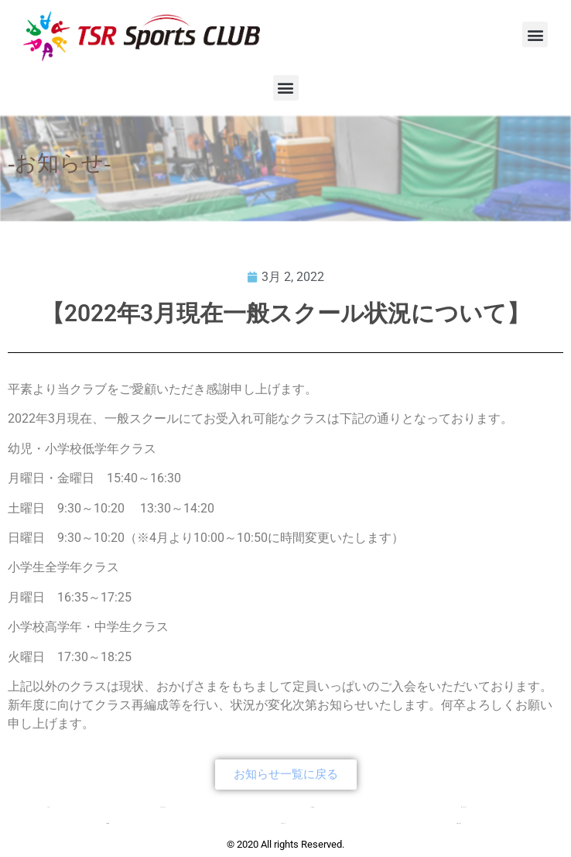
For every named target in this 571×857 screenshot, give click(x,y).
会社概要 (107, 823)
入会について (283, 823)
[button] (535, 34)
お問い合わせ (458, 823)
